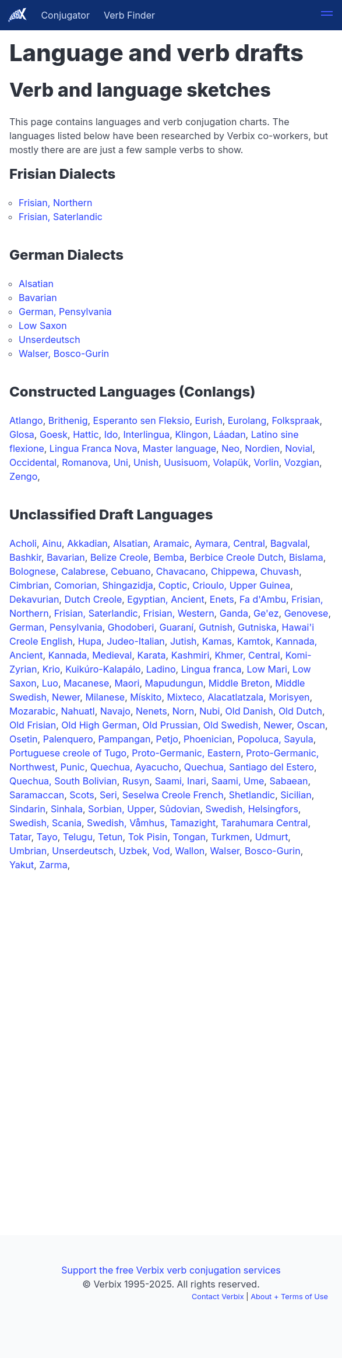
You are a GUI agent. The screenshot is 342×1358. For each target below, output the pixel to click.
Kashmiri (190, 655)
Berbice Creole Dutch (236, 557)
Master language (180, 448)
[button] (327, 15)
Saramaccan (36, 795)
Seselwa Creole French (173, 795)
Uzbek (133, 851)
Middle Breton (239, 683)
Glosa (21, 434)
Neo (230, 448)
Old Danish (249, 711)
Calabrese (83, 571)
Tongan (189, 837)
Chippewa (233, 571)
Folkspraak (295, 420)
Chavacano (181, 571)
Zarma (53, 865)
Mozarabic (32, 711)
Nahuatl (78, 711)
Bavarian (38, 297)
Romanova (85, 462)
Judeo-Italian (136, 641)
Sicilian (295, 795)
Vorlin (265, 462)
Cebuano (130, 571)
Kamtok (253, 641)
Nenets (151, 711)
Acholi (23, 543)
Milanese (105, 697)
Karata (151, 655)
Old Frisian (32, 725)
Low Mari (267, 669)
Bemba (169, 557)
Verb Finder (129, 15)
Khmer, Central (247, 655)
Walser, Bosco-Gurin (64, 353)
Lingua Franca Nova (93, 448)
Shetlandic (252, 795)
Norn (183, 711)
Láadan (229, 434)
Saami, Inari (180, 781)
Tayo (47, 837)
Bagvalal (289, 543)
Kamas (217, 641)
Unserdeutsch (49, 339)
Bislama (306, 557)
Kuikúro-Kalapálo (103, 669)
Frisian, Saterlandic (61, 216)
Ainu (52, 543)
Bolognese (32, 571)
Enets (222, 599)
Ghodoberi (131, 627)
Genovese (306, 613)
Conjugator (65, 15)
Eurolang (247, 420)
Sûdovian (179, 809)
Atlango (26, 420)
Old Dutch (300, 711)
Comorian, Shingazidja (103, 585)
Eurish (209, 420)
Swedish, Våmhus (126, 823)
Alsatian (36, 283)
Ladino (161, 669)
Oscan (311, 725)
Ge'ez (266, 613)
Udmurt (271, 837)
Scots (81, 795)
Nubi (209, 711)
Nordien (262, 448)
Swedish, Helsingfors (252, 809)
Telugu (78, 837)
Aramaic (171, 543)
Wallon (190, 851)
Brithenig (68, 420)
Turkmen (230, 837)
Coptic (172, 585)
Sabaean (288, 781)
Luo (50, 683)
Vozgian (301, 462)
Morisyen (289, 697)
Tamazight (193, 823)
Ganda (234, 613)
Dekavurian (34, 599)
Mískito (145, 697)
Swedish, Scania (45, 823)
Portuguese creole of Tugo (67, 753)
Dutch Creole (93, 599)
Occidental (33, 462)
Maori (126, 683)
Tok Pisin (148, 837)
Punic (73, 767)
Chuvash (279, 571)
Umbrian (28, 851)
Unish (145, 462)
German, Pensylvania (65, 311)
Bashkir (25, 557)
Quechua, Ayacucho (134, 767)
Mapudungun (174, 683)
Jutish (183, 641)
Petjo (167, 739)
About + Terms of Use (289, 1296)
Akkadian (87, 543)
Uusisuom (185, 462)
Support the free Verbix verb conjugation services (170, 1270)
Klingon (191, 434)
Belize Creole (119, 557)
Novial (298, 448)
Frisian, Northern (56, 202)
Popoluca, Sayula (275, 739)
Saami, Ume (237, 781)
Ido (111, 434)
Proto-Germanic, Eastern (186, 753)
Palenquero (68, 739)
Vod (161, 851)
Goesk (54, 434)
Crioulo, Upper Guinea (241, 585)
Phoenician (208, 739)
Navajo (115, 711)
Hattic (85, 434)
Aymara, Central (230, 543)
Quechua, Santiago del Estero (249, 767)
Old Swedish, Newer (247, 725)
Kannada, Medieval (90, 655)
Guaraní (176, 627)
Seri (108, 795)
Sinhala (67, 809)
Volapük (231, 462)
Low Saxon (43, 325)
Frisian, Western (178, 613)
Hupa (89, 641)
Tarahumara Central (264, 823)
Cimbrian (29, 585)
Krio (51, 669)
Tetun (110, 837)
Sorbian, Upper (121, 809)
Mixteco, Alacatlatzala (215, 697)
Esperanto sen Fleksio (141, 420)
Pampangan (124, 739)
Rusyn (136, 781)
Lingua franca (211, 669)
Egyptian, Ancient (165, 599)
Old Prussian (170, 725)
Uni (121, 462)
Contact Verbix (218, 1296)
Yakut (21, 865)
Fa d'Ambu (262, 599)
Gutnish (215, 627)
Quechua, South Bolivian (63, 781)
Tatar (20, 837)
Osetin (23, 739)
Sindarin (27, 809)
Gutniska (257, 627)
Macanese (86, 683)
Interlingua (146, 434)
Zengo (23, 476)
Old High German (99, 725)
